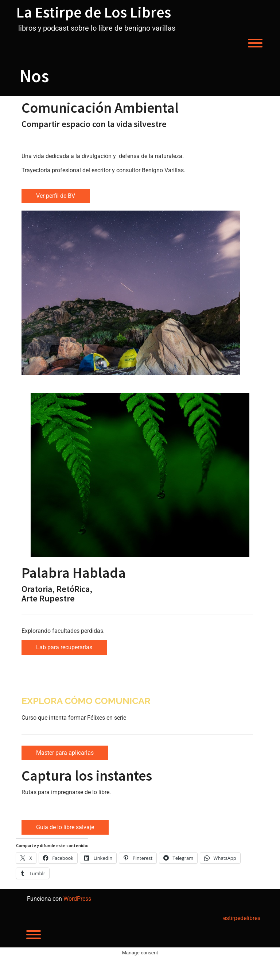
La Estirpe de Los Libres (93, 12)
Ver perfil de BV (55, 195)
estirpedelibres (241, 918)
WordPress (77, 898)
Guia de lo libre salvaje (65, 827)
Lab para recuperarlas (64, 647)
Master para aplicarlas (65, 752)
